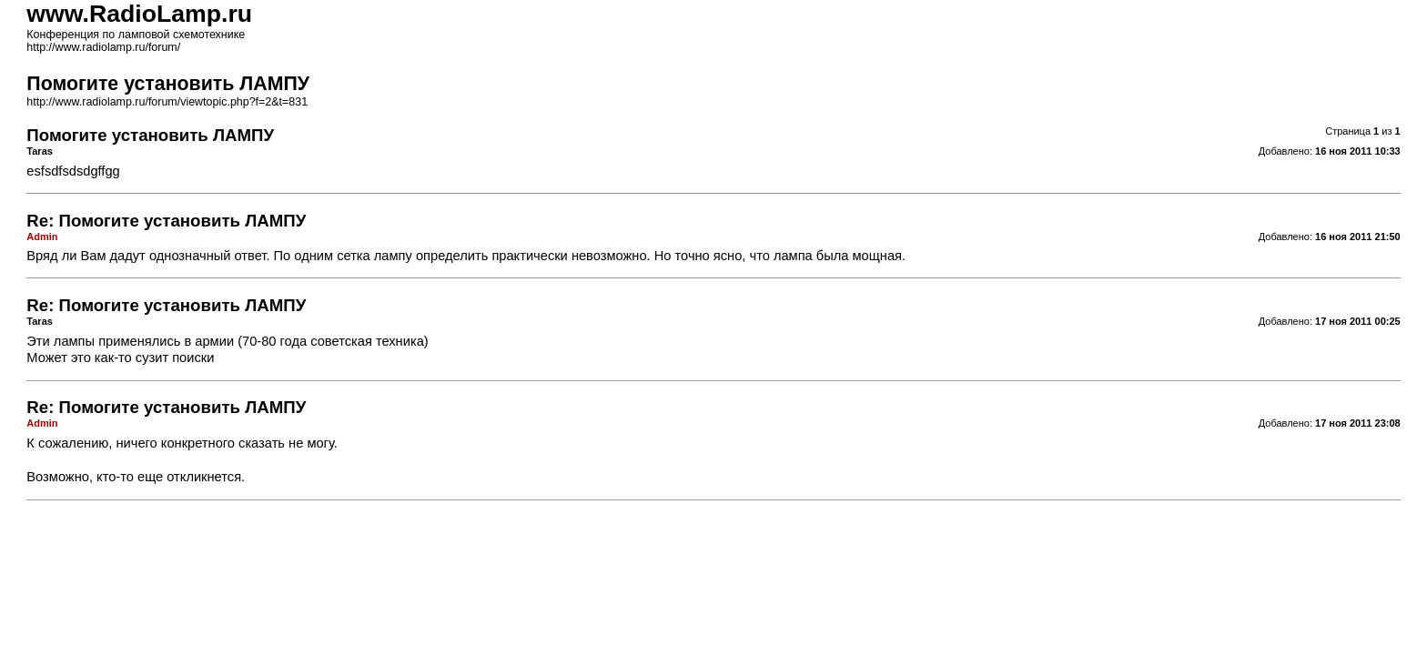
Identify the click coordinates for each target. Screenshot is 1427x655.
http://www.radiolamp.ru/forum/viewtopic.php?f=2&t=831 (167, 102)
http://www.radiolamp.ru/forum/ (103, 47)
